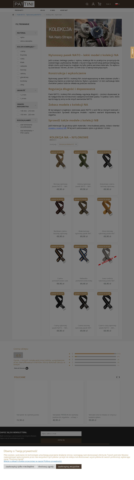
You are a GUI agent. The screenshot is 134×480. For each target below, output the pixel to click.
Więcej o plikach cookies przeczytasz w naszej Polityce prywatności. (33, 461)
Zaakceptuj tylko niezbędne (20, 466)
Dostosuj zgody (46, 466)
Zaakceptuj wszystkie (69, 466)
